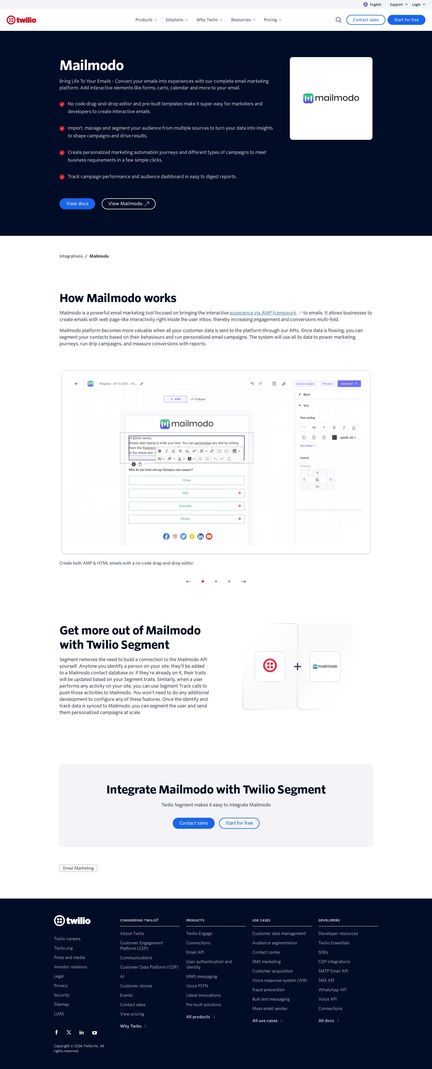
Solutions (177, 20)
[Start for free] (406, 20)
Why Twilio (209, 20)
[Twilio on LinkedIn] (83, 1032)
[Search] (338, 19)
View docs (77, 203)
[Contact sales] (365, 20)
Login (418, 4)
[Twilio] (21, 20)
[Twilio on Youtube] (96, 1032)
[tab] (202, 581)
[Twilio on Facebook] (58, 1032)
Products (146, 20)
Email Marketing (78, 868)
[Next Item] (243, 581)
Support (399, 4)
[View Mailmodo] (129, 203)
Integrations (71, 256)
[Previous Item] (188, 581)
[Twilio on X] (71, 1032)
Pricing (272, 20)
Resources (243, 20)
